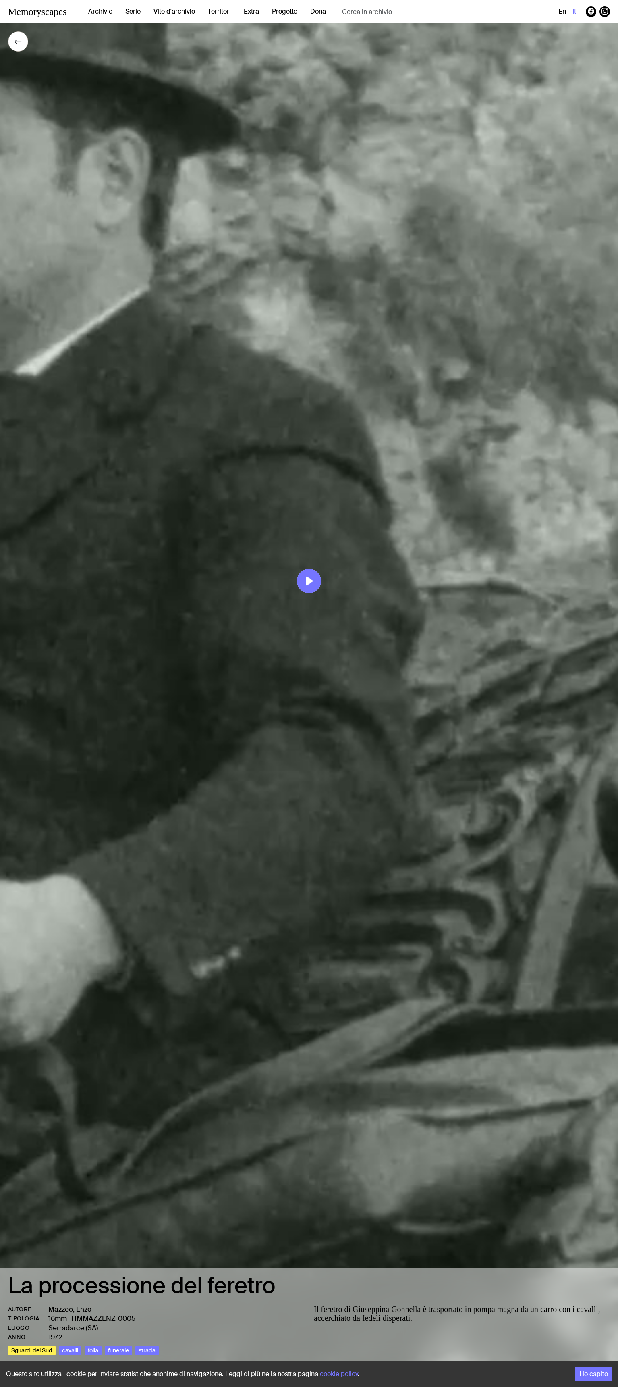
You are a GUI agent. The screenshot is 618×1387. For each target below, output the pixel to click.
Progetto (284, 11)
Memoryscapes (37, 11)
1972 (55, 1337)
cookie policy (339, 1374)
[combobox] (406, 11)
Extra (251, 11)
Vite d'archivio (174, 11)
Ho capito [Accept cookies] (593, 1374)
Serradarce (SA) (73, 1327)
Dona (318, 11)
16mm (57, 1318)
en (562, 11)
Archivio (100, 11)
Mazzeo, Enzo (69, 1309)
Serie (133, 11)
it (574, 11)
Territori (219, 11)
